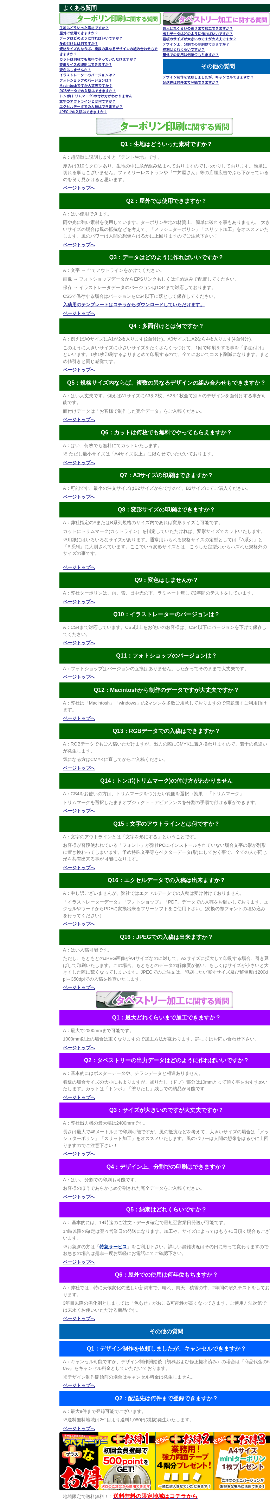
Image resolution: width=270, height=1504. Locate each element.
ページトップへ (79, 188)
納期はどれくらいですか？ (184, 49)
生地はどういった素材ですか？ (84, 27)
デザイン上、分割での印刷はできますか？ (196, 44)
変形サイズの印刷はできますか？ (85, 64)
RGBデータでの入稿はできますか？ (87, 90)
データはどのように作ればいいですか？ (91, 38)
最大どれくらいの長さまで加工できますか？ (198, 28)
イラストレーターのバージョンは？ (87, 74)
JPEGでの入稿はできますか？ (83, 111)
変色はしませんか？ (75, 69)
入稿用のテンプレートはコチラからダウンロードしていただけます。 (134, 304)
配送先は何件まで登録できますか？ (191, 82)
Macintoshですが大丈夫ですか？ (85, 85)
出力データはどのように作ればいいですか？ (198, 33)
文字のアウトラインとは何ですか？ (87, 101)
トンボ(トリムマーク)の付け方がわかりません (95, 95)
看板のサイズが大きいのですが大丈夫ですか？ (200, 38)
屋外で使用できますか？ (78, 32)
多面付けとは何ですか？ (78, 43)
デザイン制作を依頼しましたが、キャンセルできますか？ (208, 77)
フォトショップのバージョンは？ (85, 80)
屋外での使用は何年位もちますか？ (191, 54)
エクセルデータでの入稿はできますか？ (91, 106)
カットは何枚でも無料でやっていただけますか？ (98, 59)
